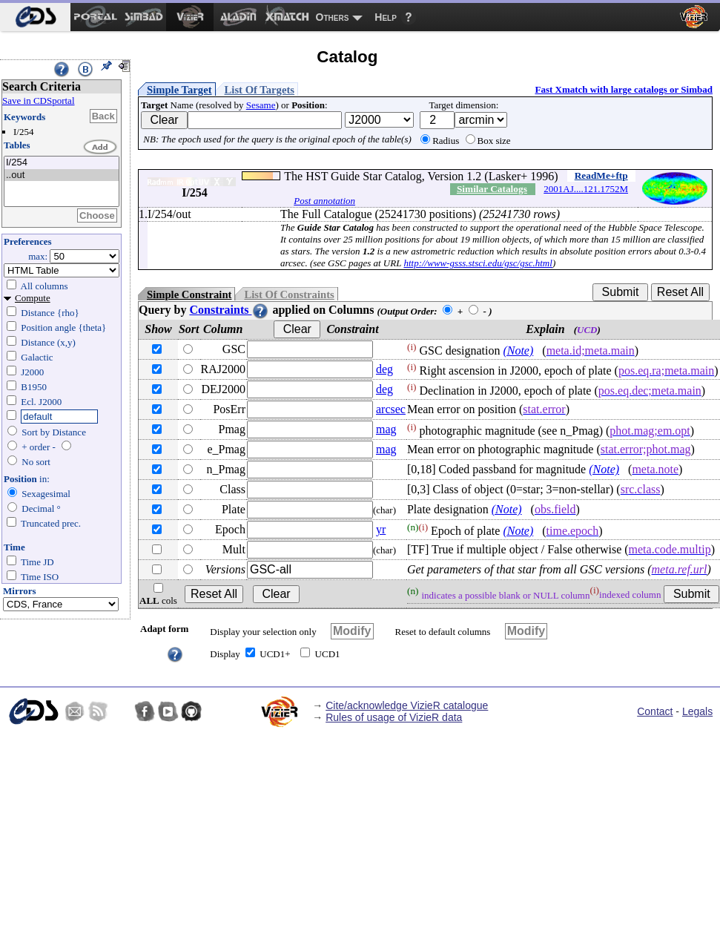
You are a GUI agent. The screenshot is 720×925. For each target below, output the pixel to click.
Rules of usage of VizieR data (394, 717)
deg (384, 369)
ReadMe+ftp (601, 175)
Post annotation (324, 200)
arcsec (391, 409)
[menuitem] (35, 17)
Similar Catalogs (492, 188)
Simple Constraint (189, 294)
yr (381, 529)
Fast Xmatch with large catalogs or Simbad (624, 89)
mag (386, 429)
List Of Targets (259, 90)
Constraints (229, 309)
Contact (655, 711)
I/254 (61, 163)
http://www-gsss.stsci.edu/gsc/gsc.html (477, 263)
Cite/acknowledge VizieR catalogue (407, 705)
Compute (32, 297)
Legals (697, 711)
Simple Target (179, 90)
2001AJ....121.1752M (586, 188)
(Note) (518, 350)
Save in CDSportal (38, 100)
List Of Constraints (289, 294)
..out (61, 175)
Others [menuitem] (332, 17)
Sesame (261, 105)
